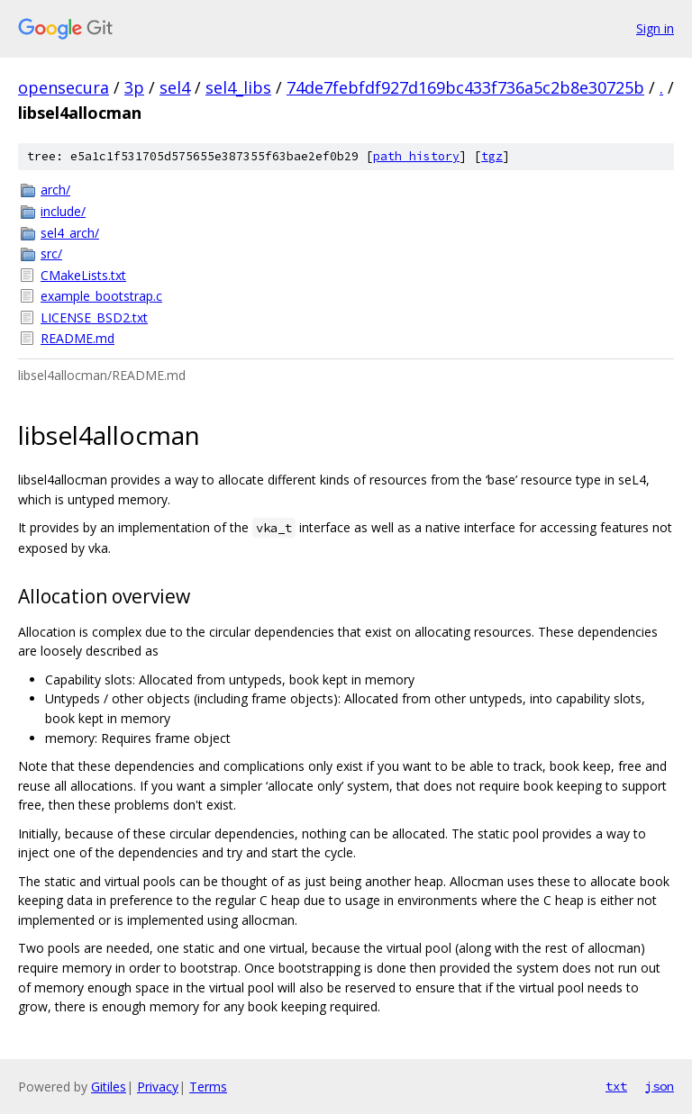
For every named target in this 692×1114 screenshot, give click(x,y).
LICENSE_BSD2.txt (94, 317)
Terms (208, 1086)
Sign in (655, 28)
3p (134, 87)
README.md (77, 338)
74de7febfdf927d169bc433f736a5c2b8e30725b (465, 87)
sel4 (174, 87)
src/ (51, 253)
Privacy (157, 1086)
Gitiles (108, 1086)
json (659, 1086)
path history (416, 156)
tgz (492, 156)
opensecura (63, 87)
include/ (63, 211)
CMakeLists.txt (83, 275)
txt (616, 1086)
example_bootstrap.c (101, 295)
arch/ (55, 189)
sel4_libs (238, 87)
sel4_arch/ (70, 232)
